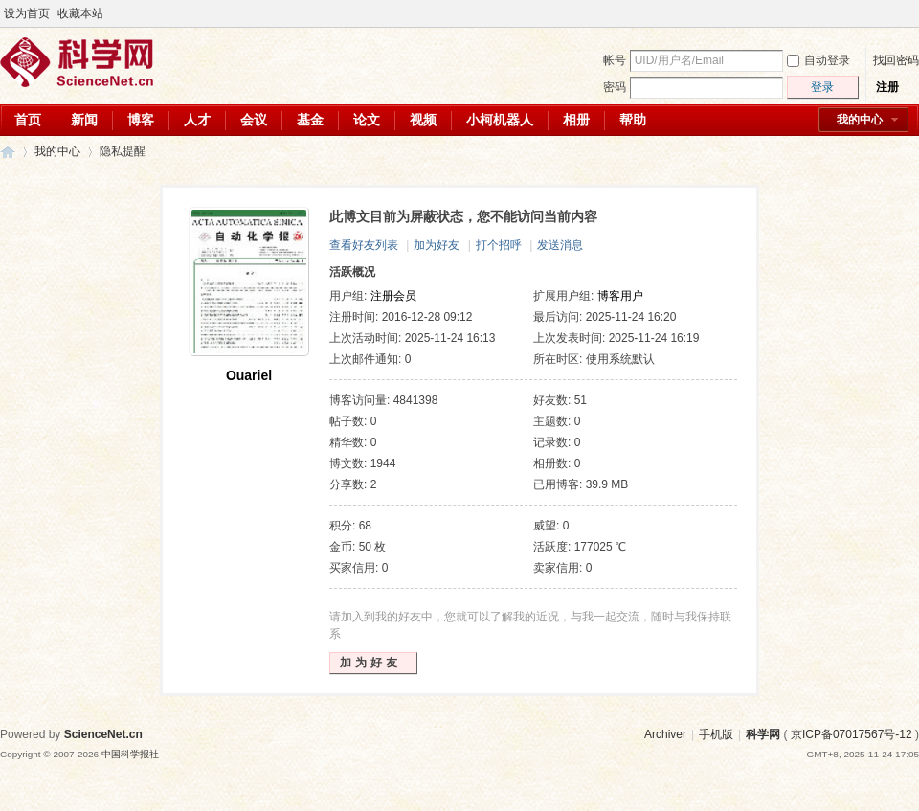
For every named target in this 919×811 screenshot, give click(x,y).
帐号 (614, 60)
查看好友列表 (363, 245)
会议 (253, 119)
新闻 (84, 119)
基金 (310, 119)
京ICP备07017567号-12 (851, 734)
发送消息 (560, 245)
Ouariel (249, 375)
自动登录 (818, 60)
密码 (614, 87)
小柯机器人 (499, 119)
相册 (576, 119)
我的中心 (860, 119)
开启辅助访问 (892, 13)
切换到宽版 (908, 13)
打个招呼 (499, 245)
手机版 (716, 734)
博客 (140, 119)
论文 (366, 119)
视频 (423, 119)
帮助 (632, 119)
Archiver (665, 734)
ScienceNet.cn (103, 734)
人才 (197, 119)
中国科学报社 (130, 754)
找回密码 (896, 60)
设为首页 (27, 13)
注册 (887, 87)
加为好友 (437, 245)
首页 (27, 119)
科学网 (7, 152)
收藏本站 (80, 13)
